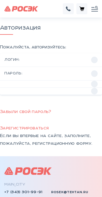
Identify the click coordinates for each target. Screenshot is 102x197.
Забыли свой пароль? (25, 72)
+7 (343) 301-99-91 (23, 152)
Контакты (59, 173)
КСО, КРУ (14, 189)
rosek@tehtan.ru (69, 152)
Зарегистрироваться (24, 88)
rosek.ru (13, 161)
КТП (8, 181)
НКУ (8, 173)
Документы (61, 189)
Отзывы (56, 181)
